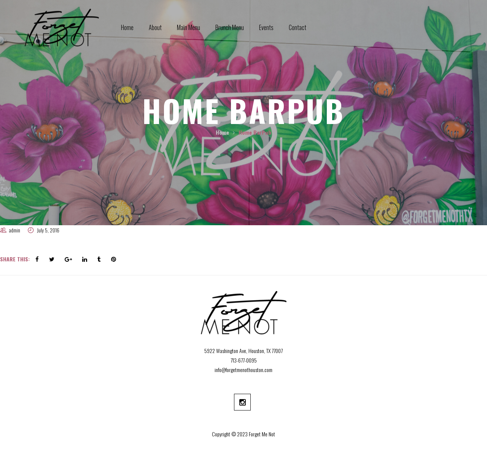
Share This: (15, 259)
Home (222, 132)
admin (14, 230)
